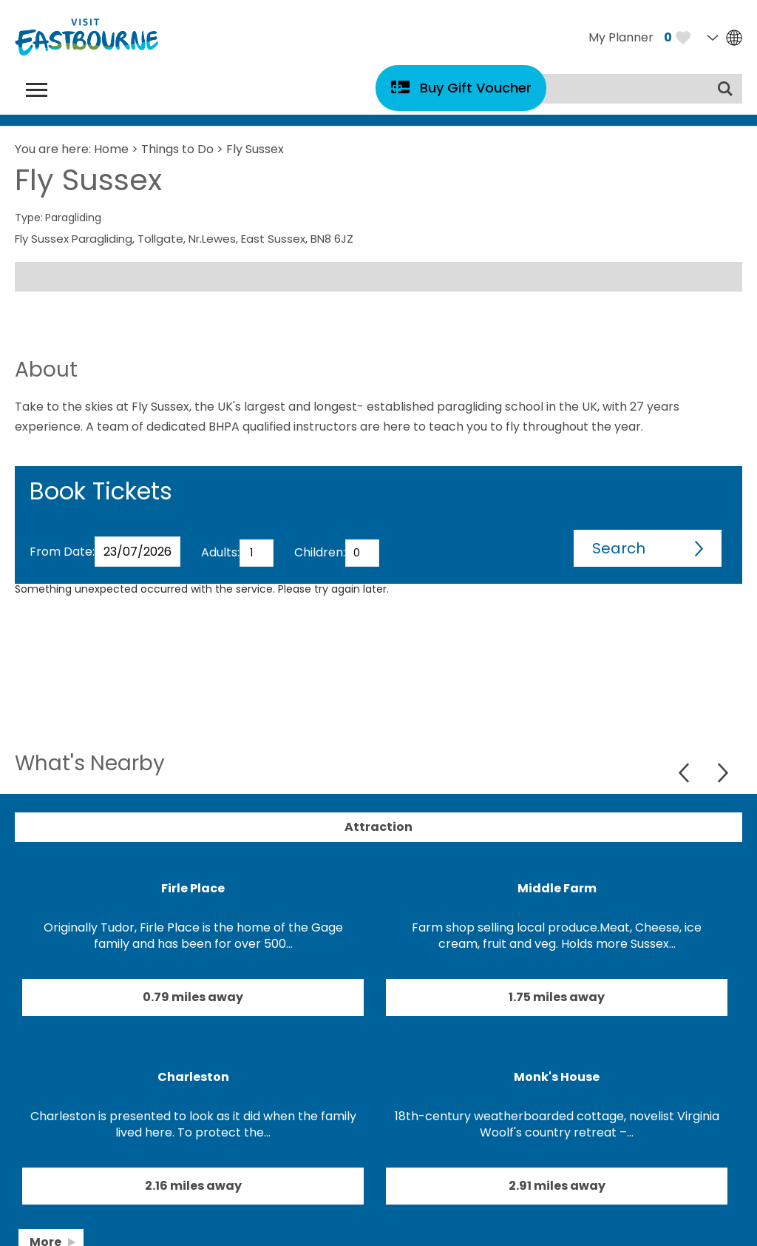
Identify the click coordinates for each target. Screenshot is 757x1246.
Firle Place (193, 888)
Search (618, 548)
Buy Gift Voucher (476, 87)
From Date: (62, 551)
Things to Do (177, 149)
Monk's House (557, 1076)
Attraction (378, 826)
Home (111, 149)
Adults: (220, 552)
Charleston (193, 1076)
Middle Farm (557, 888)
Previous (685, 772)
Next (722, 772)
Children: (319, 552)
